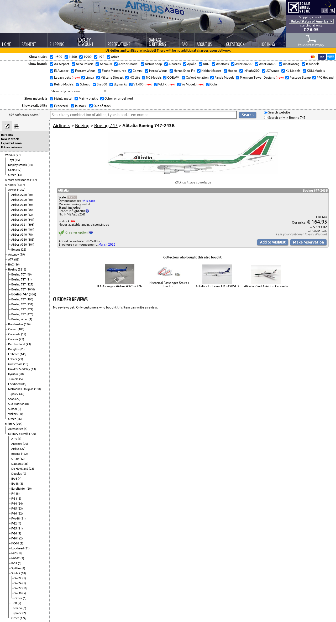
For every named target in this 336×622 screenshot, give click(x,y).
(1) (30, 319)
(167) (33, 179)
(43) (28, 344)
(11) (29, 279)
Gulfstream (15, 364)
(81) (22, 349)
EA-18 (15, 483)
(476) (30, 314)
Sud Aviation (16, 403)
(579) (30, 309)
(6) (24, 608)
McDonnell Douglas (21, 389)
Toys (11, 159)
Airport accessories (17, 179)
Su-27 (18, 588)
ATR (11, 259)
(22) (23, 249)
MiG (14, 553)
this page (89, 200)
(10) (21, 413)
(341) (31, 219)
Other (12, 174)
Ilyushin (13, 374)
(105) (21, 329)
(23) (31, 468)
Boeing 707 (19, 274)
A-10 (14, 438)
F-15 (14, 508)
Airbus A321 (19, 224)
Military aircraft (18, 433)
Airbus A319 (19, 214)
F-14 (14, 503)
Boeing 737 (19, 289)
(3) (21, 483)
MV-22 (15, 558)
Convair (13, 339)
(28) (21, 374)
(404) (31, 229)
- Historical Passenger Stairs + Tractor (169, 284)
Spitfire (16, 568)
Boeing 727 (19, 284)
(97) (18, 154)
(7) (19, 603)
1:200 (72, 197)
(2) (21, 538)
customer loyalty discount (308, 234)
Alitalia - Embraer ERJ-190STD (217, 286)
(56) (19, 418)
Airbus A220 (19, 194)
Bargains (7, 134)
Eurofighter (19, 488)
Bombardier (16, 324)
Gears (12, 169)
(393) (31, 224)
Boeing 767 (19, 304)
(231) (30, 304)
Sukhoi (13, 408)
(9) (24, 473)
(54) (30, 164)
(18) (25, 364)
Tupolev (13, 394)
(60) (30, 199)
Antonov (14, 254)
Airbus (12, 189)
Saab (11, 399)
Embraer (14, 354)
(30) (30, 204)
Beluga (16, 249)
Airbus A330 (19, 229)
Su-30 (18, 593)
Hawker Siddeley (19, 369)
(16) (17, 264)
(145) (23, 354)
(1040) (31, 289)
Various (10, 154)
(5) (21, 379)
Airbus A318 (19, 209)
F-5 (13, 498)
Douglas (13, 349)
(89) (16, 259)
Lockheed (14, 384)
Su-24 (18, 583)
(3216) (22, 269)
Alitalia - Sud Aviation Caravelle (266, 286)
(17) (19, 169)
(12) (22, 458)
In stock (80, 105)
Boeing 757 (19, 299)
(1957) (21, 189)
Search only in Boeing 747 (286, 117)
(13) (19, 174)
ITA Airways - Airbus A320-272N (120, 286)
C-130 (15, 458)
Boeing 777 (19, 309)
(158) (37, 389)
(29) (20, 359)
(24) (20, 503)
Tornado (17, 608)
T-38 (14, 603)
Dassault (17, 463)
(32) (20, 513)
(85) (24, 384)
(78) (30, 234)
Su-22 (18, 578)
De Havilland (17, 344)
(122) (24, 453)
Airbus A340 (19, 234)
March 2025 (107, 244)
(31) (23, 518)
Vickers (13, 413)
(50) (30, 194)
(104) (31, 244)
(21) (27, 548)
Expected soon (11, 143)
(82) (30, 214)
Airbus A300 (19, 199)
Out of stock (102, 105)
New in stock (10, 138)
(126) (27, 324)
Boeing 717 (19, 279)
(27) (22, 448)
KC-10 (15, 543)
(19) (23, 334)
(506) (32, 294)
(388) (31, 239)
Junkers (13, 379)
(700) (32, 433)
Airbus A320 (19, 219)
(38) (26, 463)
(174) (23, 618)
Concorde (14, 334)
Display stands (18, 164)
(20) (25, 443)
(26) (30, 209)
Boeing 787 (19, 314)
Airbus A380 (19, 244)
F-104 (15, 538)
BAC (11, 264)
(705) (19, 423)
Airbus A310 (19, 204)
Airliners (11, 184)
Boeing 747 (20, 294)
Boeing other (20, 319)
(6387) (21, 184)
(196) (30, 299)
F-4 (13, 493)
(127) (30, 284)
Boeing (13, 269)
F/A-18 (15, 518)
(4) (20, 478)
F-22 (14, 523)
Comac (13, 329)
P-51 (14, 563)
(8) (27, 403)
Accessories (16, 428)
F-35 (14, 528)
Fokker (13, 359)
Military (10, 423)
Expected (60, 105)
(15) (17, 159)
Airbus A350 (19, 239)
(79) (22, 254)
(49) (29, 274)
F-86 (14, 533)
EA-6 (14, 478)
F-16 (14, 513)
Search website (278, 112)
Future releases (11, 147)
